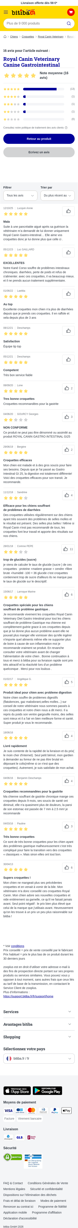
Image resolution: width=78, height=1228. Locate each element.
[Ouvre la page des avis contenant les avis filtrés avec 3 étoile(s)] (39, 104)
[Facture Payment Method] (9, 1119)
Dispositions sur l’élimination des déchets (29, 1195)
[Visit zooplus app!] (17, 1094)
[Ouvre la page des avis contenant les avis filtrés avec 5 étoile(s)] (39, 89)
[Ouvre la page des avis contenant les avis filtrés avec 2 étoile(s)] (39, 111)
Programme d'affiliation (47, 1212)
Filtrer (7, 187)
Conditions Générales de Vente (48, 1183)
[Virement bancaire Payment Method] (29, 1119)
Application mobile (15, 1212)
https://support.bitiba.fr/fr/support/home (28, 996)
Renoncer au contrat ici (18, 1206)
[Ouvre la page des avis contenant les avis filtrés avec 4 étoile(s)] (39, 96)
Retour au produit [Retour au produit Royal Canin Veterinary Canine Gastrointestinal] (39, 138)
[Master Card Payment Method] (32, 1111)
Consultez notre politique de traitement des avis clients (36, 127)
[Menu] (6, 12)
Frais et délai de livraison (19, 1200)
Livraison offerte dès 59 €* (39, 3)
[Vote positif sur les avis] (68, 211)
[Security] (12, 1158)
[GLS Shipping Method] (20, 1138)
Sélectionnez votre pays (24, 1048)
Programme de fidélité (52, 1206)
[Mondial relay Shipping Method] (32, 1138)
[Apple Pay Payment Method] (67, 1111)
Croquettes (28, 36)
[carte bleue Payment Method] (20, 1111)
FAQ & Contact (13, 1183)
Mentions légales (14, 1189)
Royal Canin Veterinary (50, 36)
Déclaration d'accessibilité (20, 1218)
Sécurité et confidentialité (46, 1189)
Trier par (46, 187)
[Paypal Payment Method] (55, 1111)
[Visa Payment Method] (8, 1111)
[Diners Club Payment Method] (43, 1111)
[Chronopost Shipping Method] (8, 1138)
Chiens (14, 36)
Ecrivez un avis (39, 152)
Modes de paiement (53, 1200)
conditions (17, 946)
